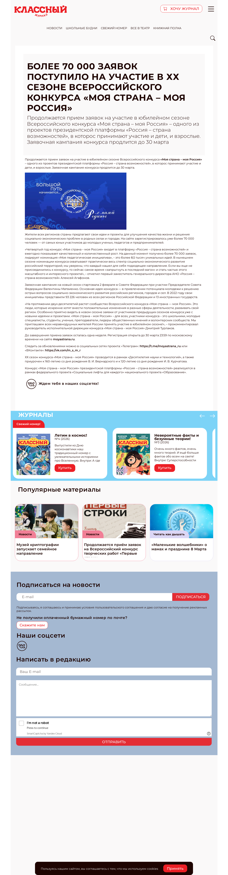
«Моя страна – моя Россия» (181, 159)
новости (54, 28)
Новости (25, 534)
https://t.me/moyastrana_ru (160, 346)
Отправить (114, 742)
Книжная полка (167, 28)
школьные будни (81, 28)
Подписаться (191, 597)
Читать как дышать (169, 534)
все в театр (140, 28)
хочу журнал (184, 9)
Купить (65, 468)
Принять (175, 868)
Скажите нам (32, 625)
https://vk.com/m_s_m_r (63, 350)
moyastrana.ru (64, 339)
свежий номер (114, 28)
